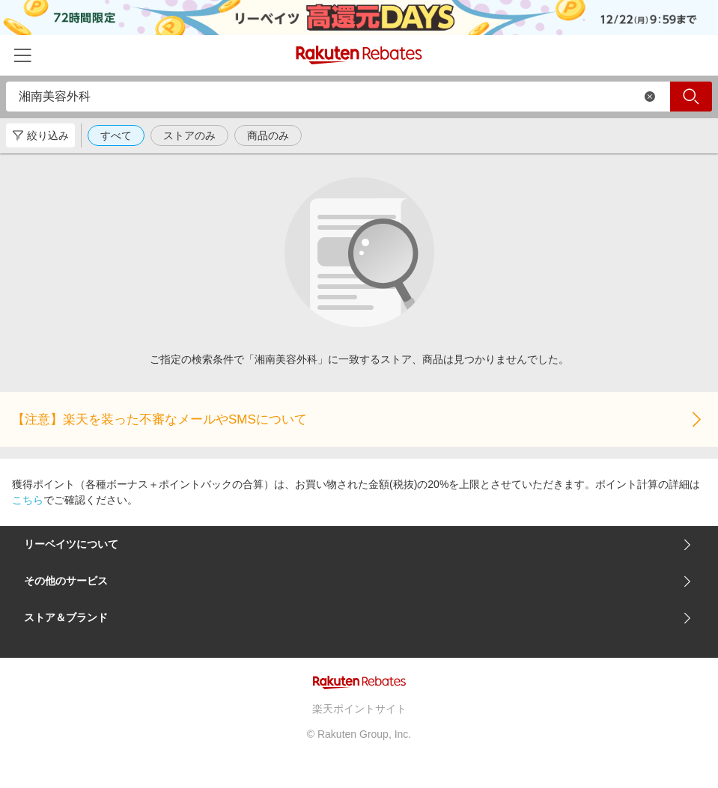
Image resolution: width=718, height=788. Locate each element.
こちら (27, 500)
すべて (116, 135)
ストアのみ (189, 135)
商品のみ (268, 135)
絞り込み (40, 135)
